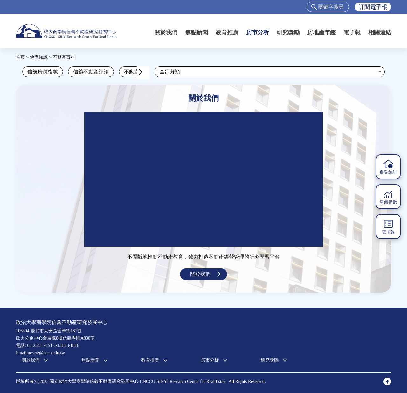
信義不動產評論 (91, 71)
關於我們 (166, 32)
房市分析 (257, 32)
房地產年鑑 (321, 32)
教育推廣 (227, 32)
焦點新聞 (196, 32)
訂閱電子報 (373, 7)
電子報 (352, 32)
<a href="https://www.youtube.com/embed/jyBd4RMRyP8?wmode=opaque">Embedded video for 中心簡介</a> (203, 179)
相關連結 (379, 32)
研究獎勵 (288, 32)
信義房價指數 (42, 71)
